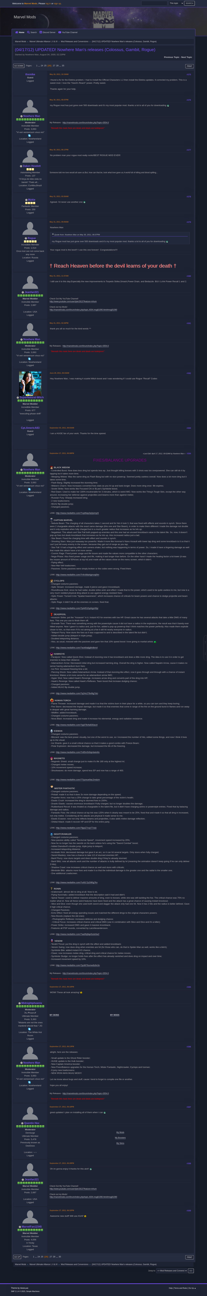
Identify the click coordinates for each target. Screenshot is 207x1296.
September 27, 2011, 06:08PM (62, 453)
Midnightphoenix (31, 1003)
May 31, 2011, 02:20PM (59, 323)
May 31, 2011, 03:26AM (59, 196)
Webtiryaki (24, 1288)
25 (45, 65)
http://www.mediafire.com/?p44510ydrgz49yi (77, 608)
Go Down (18, 66)
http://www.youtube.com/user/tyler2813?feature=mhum (73, 301)
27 (54, 65)
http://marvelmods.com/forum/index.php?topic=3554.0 (86, 122)
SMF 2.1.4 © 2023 (18, 1291)
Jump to (151, 1271)
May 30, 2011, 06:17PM (59, 150)
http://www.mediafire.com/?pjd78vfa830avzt (77, 725)
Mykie (31, 199)
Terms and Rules (180, 1288)
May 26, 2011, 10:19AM (59, 74)
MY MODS (114, 1015)
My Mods (120, 1132)
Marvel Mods (25, 17)
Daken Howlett (32, 166)
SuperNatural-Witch (32, 397)
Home (19, 32)
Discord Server (47, 32)
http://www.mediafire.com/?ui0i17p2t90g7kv (77, 882)
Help (171, 1288)
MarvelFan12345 (32, 1226)
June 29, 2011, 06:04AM (59, 373)
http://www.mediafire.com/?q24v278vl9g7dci (77, 693)
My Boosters (120, 1138)
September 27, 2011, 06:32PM (62, 1210)
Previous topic (171, 57)
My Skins (120, 1143)
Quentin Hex (31, 1123)
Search (32, 32)
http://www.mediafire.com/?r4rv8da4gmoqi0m (77, 574)
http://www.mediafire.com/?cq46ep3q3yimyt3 (77, 513)
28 (57, 65)
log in (48, 3)
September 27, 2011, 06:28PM (62, 1163)
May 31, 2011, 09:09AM (59, 222)
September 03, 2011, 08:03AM (62, 428)
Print (189, 66)
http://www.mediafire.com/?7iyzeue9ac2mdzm (78, 779)
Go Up (17, 1257)
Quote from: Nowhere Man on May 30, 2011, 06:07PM (77, 235)
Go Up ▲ (192, 1288)
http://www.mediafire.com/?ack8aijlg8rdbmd (77, 647)
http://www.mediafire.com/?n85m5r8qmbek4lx (78, 752)
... (39, 65)
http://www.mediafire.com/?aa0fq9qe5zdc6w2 (77, 934)
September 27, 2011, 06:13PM (62, 1046)
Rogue (32, 238)
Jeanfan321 (32, 292)
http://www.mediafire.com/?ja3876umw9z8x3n (78, 965)
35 (63, 65)
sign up (57, 3)
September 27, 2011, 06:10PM (62, 987)
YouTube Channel (67, 32)
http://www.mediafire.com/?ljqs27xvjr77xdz (76, 828)
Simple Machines (32, 1291)
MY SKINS (54, 1015)
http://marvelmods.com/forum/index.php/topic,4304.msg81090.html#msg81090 (83, 310)
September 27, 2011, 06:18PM (62, 1107)
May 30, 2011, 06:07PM (59, 100)
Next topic (186, 57)
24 (42, 65)
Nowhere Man (31, 116)
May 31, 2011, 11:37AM (59, 276)
